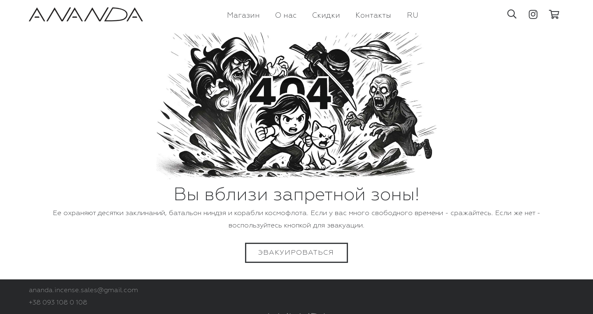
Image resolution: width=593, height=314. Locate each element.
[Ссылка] (86, 14)
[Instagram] (533, 14)
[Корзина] (554, 14)
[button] (512, 14)
